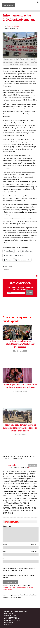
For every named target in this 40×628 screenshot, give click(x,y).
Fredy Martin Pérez (13, 26)
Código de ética (10, 616)
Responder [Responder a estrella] (32, 465)
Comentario (20, 526)
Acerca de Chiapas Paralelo (15, 611)
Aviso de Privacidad (12, 618)
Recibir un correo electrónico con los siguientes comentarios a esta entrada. (19, 569)
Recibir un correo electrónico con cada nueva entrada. (18, 576)
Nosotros (8, 613)
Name (20, 544)
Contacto (8, 625)
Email (20, 552)
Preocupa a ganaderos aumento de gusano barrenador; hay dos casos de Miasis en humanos (20, 428)
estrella (12, 465)
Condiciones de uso (12, 620)
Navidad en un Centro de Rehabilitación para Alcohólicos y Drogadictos (20, 344)
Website (5, 559)
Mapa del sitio (9, 622)
